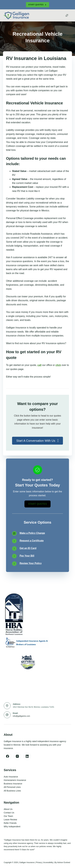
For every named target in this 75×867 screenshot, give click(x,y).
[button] (37, 441)
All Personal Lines (12, 787)
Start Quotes (37, 4)
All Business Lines (12, 791)
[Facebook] (7, 756)
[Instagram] (17, 756)
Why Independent (12, 826)
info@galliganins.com (21, 716)
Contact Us (9, 812)
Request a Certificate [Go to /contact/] (32, 540)
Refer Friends (10, 823)
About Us (8, 809)
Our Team (8, 816)
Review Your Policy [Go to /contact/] (31, 563)
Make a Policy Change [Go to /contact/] (32, 533)
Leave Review (10, 819)
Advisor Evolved (63, 862)
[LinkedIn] (27, 756)
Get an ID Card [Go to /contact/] (28, 548)
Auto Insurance (11, 776)
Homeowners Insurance (15, 780)
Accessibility (48, 862)
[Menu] (66, 15)
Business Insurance (13, 783)
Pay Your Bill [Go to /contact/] (27, 555)
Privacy (39, 862)
